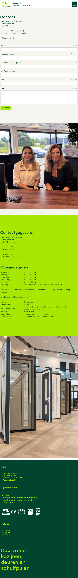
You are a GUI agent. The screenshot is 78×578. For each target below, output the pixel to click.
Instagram (6, 533)
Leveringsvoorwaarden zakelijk (18, 500)
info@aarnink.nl (8, 480)
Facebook (6, 530)
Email (3, 80)
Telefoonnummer (8, 71)
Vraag (3, 88)
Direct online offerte (21, 5)
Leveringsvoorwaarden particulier (20, 497)
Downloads (7, 502)
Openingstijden (9, 487)
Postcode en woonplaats (11, 63)
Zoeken (17, 3)
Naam (3, 45)
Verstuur (6, 108)
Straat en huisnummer (10, 54)
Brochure (6, 495)
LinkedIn (5, 535)
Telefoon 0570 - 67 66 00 (12, 478)
